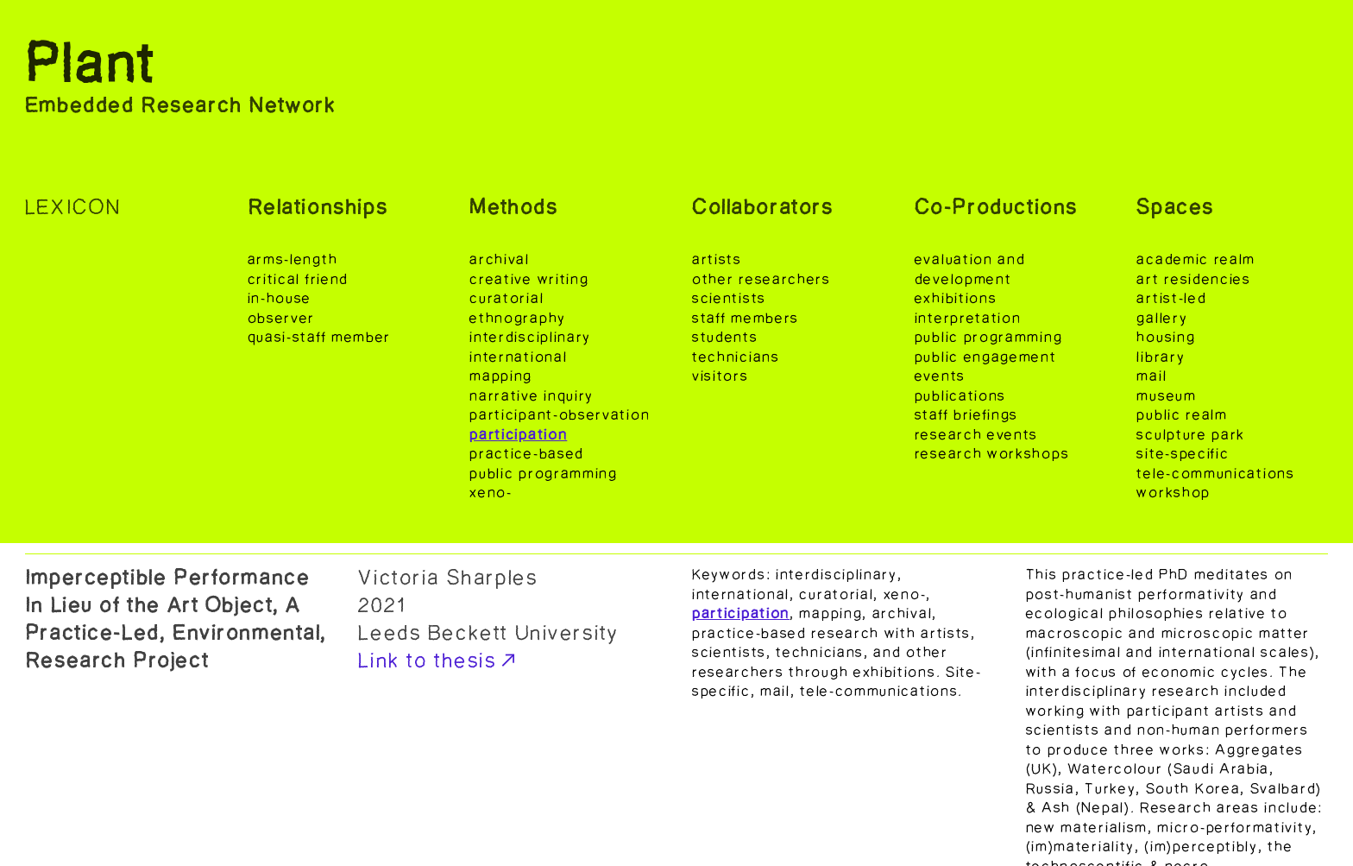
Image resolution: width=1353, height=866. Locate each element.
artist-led (1171, 298)
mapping (500, 375)
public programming (543, 473)
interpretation (968, 317)
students (725, 336)
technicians (736, 356)
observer (282, 317)
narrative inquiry (531, 395)
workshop (1173, 492)
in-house (280, 298)
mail (1151, 375)
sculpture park (1190, 434)
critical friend (298, 279)
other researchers (761, 279)
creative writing (528, 279)
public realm (1181, 414)
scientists (729, 298)
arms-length (295, 259)
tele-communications (1215, 473)
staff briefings (966, 414)
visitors (720, 375)
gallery (1161, 317)
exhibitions (956, 298)
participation (518, 434)
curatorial (506, 298)
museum (1166, 395)
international (518, 356)
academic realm (1195, 259)
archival (499, 259)
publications (960, 395)
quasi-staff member (319, 336)
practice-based (526, 453)
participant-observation (559, 414)
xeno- (490, 492)
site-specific (1182, 453)
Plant (91, 64)
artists (717, 259)
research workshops (992, 453)
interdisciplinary (530, 336)
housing (1165, 336)
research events (976, 434)
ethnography (517, 317)
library (1160, 356)
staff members (745, 317)
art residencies (1193, 279)
